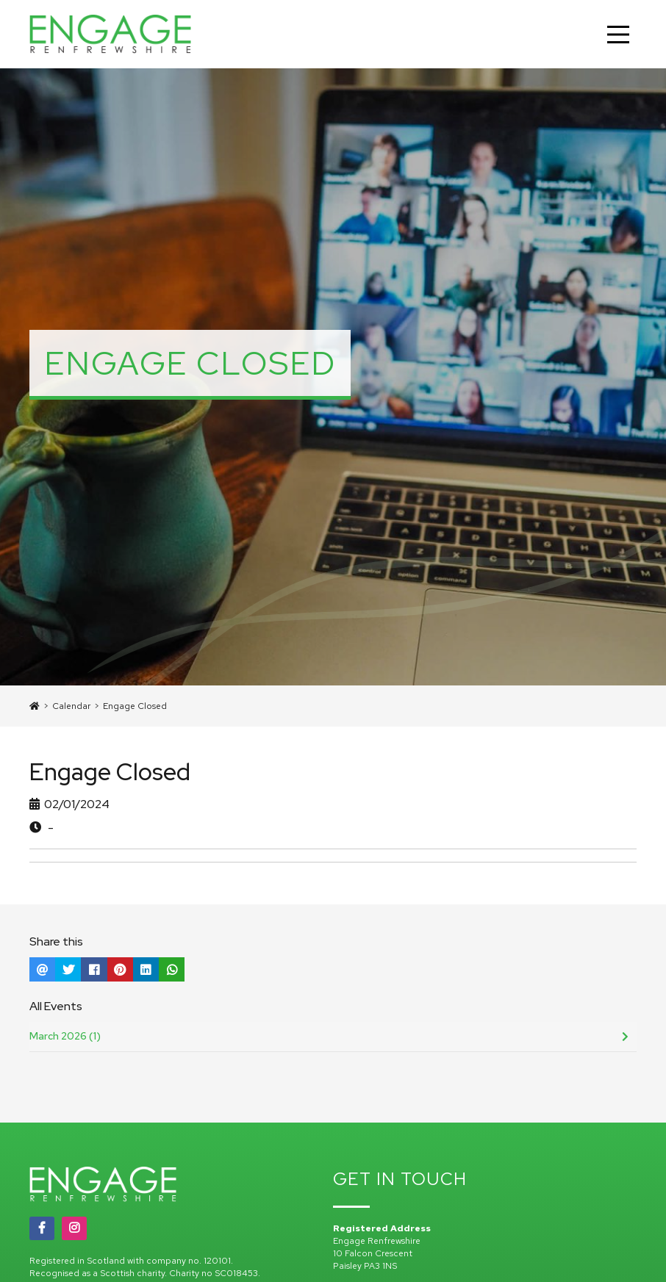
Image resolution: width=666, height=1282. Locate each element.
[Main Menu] (618, 34)
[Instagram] (74, 1228)
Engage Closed (135, 706)
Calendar (71, 706)
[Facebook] (41, 1228)
